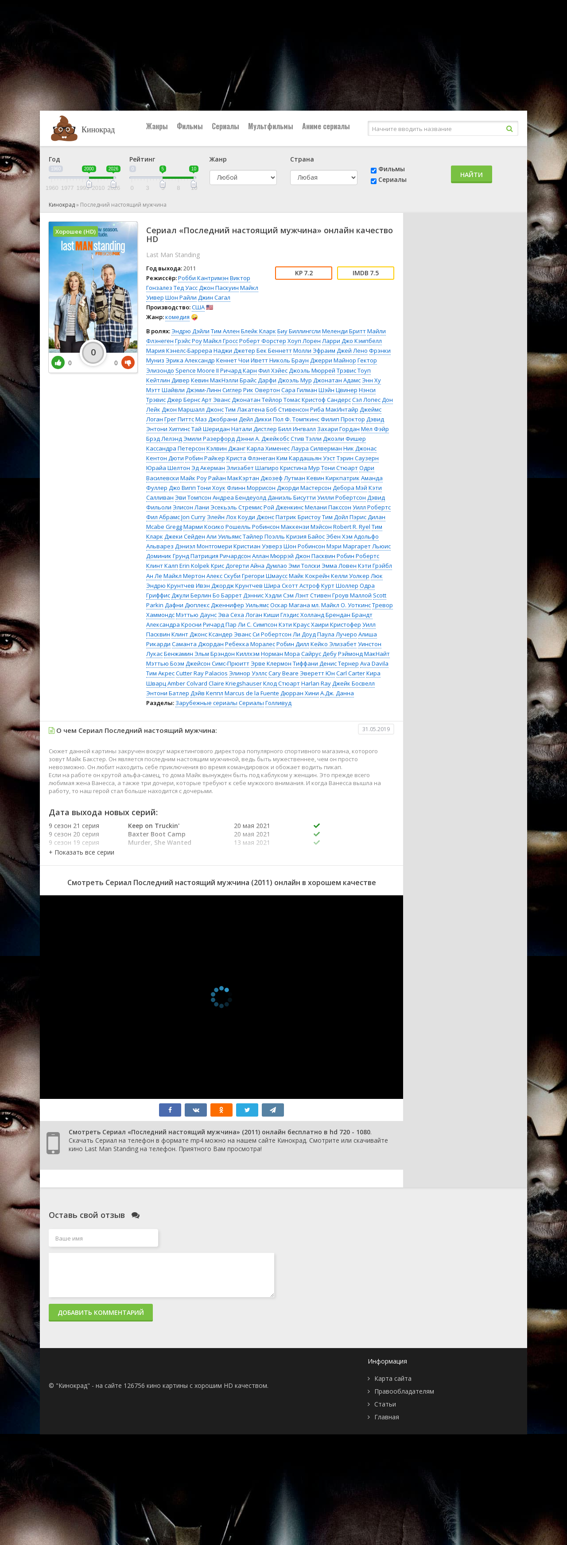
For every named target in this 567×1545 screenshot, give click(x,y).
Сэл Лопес (366, 400)
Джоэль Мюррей (312, 370)
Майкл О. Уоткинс (346, 605)
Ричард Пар (220, 624)
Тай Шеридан (210, 429)
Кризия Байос (305, 536)
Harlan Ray (316, 683)
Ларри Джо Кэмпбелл (352, 341)
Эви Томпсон (193, 497)
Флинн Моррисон (251, 488)
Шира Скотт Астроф (292, 585)
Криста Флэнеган (250, 458)
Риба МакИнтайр (334, 409)
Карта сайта (393, 1378)
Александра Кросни (174, 624)
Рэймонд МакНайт (364, 654)
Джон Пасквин (315, 556)
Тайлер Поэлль (264, 536)
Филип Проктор (343, 419)
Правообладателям (404, 1391)
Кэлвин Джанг (225, 448)
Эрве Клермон (271, 663)
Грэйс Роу (188, 341)
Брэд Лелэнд (164, 439)
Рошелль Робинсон (252, 527)
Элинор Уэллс (248, 673)
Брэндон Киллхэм (235, 654)
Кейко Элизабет (334, 644)
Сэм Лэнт (296, 595)
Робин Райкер (205, 458)
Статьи (385, 1404)
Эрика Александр (190, 360)
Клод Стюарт (281, 683)
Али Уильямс (223, 536)
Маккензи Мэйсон (306, 527)
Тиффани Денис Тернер (326, 663)
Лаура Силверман (316, 448)
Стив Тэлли (306, 439)
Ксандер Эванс (230, 634)
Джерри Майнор (333, 360)
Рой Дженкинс (283, 507)
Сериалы (225, 126)
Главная (386, 1417)
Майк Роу (193, 478)
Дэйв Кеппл (206, 693)
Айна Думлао (268, 566)
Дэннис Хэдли (262, 595)
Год (54, 159)
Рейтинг (142, 159)
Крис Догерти (230, 566)
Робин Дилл (292, 644)
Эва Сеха (231, 615)
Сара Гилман (299, 390)
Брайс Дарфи (258, 380)
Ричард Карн (238, 370)
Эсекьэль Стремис (236, 507)
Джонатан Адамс (337, 380)
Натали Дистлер (254, 429)
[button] (81, 852)
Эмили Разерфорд (209, 439)
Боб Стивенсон (287, 409)
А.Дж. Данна (337, 693)
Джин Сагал (214, 297)
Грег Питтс (179, 419)
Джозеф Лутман (282, 478)
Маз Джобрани (216, 419)
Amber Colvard (187, 683)
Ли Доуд (304, 634)
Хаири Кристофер (336, 624)
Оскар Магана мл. (295, 605)
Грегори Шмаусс (264, 576)
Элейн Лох (222, 517)
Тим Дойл (335, 517)
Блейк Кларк (258, 331)
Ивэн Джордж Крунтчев (229, 585)
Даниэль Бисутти (292, 497)
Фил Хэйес (272, 370)
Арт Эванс (216, 400)
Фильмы (190, 126)
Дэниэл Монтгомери (203, 546)
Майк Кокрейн (309, 576)
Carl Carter (350, 673)
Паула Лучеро (337, 634)
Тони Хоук (211, 488)
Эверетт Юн (317, 673)
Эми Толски (304, 566)
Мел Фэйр (375, 429)
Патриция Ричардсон (220, 556)
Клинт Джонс (189, 634)
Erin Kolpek (194, 566)
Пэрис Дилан (367, 517)
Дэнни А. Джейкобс (262, 439)
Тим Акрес (160, 673)
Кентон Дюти (165, 458)
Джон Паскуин (219, 288)
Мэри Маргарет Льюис (358, 546)
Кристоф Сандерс (326, 400)
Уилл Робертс (372, 507)
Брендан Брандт (349, 615)
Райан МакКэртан (233, 478)
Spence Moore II (197, 370)
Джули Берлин (191, 595)
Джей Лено (352, 350)
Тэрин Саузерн (358, 458)
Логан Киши (262, 615)
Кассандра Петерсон (175, 448)
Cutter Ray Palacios (202, 673)
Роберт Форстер (262, 341)
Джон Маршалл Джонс (193, 409)
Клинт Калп (162, 566)
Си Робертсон (271, 634)
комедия (177, 317)
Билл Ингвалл (297, 429)
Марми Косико (203, 527)
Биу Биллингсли (299, 331)
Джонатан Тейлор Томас (266, 400)
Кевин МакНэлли (214, 380)
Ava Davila (374, 663)
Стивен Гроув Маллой (341, 595)
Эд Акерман (208, 468)
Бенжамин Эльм (186, 654)
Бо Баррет (227, 595)
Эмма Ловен (339, 566)
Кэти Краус (294, 624)
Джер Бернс (183, 400)
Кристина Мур (300, 468)
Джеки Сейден (184, 536)
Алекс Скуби (223, 576)
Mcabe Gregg (164, 527)
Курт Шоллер (339, 585)
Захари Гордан (338, 429)
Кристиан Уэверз (257, 546)
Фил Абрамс (163, 517)
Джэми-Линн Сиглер (214, 390)
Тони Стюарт (339, 468)
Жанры (157, 126)
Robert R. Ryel (351, 527)
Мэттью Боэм (165, 663)
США (198, 307)
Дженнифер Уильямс (240, 605)
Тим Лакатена (245, 409)
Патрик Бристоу (298, 517)
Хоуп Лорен (304, 341)
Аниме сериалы (326, 126)
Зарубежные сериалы (206, 703)
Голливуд (278, 703)
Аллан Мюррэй (273, 556)
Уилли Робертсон (341, 497)
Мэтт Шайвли (165, 390)
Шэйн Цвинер (337, 390)
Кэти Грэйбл (375, 566)
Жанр (218, 159)
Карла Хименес (268, 448)
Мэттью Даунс (196, 615)
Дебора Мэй (350, 488)
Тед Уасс (186, 288)
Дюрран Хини (299, 693)
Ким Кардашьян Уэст (305, 458)
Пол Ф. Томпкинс (296, 419)
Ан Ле (154, 576)
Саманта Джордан (198, 644)
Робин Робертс (358, 556)
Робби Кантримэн (203, 278)
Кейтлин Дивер (168, 380)
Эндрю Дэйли (190, 331)
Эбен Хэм (339, 536)
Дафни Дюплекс (187, 605)
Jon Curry (193, 517)
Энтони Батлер (167, 693)
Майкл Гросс (220, 341)
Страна (302, 159)
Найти (471, 174)
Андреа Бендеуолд (239, 497)
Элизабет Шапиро (252, 468)
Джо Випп (182, 488)
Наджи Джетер (234, 350)
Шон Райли (181, 297)
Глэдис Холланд (302, 615)
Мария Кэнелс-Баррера (179, 350)
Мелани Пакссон (328, 507)
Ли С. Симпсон (257, 624)
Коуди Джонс (256, 517)
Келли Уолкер (350, 576)
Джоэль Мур (295, 380)
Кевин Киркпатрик (333, 478)
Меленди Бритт (344, 331)
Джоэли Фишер (344, 439)
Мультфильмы (270, 126)
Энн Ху (371, 380)
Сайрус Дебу (319, 654)
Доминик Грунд (167, 556)
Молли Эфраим (314, 350)
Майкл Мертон (184, 576)
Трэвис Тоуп (354, 370)
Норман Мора (280, 654)
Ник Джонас (360, 448)
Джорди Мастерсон (304, 488)
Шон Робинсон (304, 546)
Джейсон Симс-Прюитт (217, 663)
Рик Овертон (261, 390)
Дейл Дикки (255, 419)
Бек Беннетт (274, 350)
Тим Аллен (225, 331)
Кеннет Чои (232, 360)
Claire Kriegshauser (235, 683)
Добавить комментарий (101, 1312)
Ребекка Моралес (250, 644)
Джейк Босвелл (353, 683)
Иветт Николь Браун (280, 360)
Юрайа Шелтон (168, 468)
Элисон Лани (191, 507)
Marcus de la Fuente (252, 693)
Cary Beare (283, 673)
